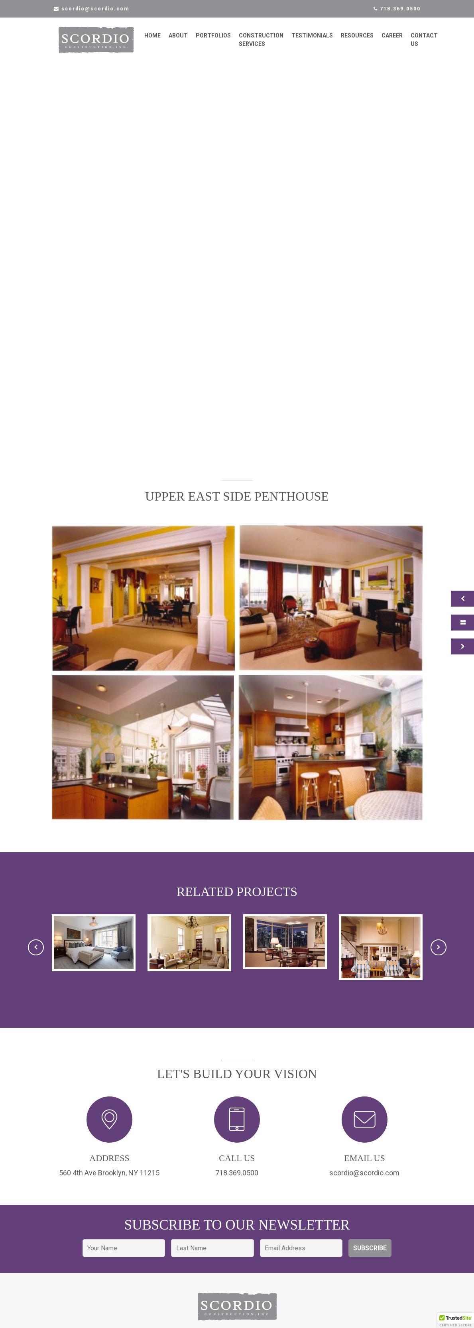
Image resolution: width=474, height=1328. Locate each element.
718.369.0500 (397, 9)
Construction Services (269, 43)
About (186, 39)
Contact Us (432, 43)
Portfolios (221, 39)
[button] (143, 606)
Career (400, 39)
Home (160, 39)
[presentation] (36, 955)
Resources (365, 39)
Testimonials (320, 39)
